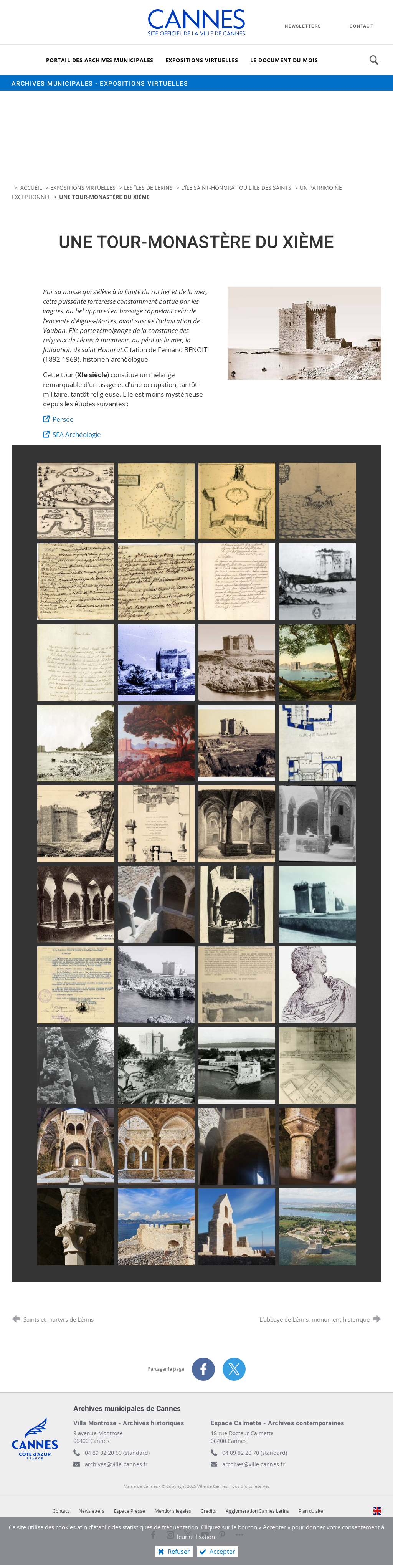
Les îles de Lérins (148, 187)
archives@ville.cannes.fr (253, 1464)
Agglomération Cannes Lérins (257, 1511)
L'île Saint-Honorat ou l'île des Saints (236, 187)
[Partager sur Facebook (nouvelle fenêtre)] (203, 1369)
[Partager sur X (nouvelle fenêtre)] (234, 1369)
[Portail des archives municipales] (100, 60)
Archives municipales (100, 83)
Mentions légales (173, 1511)
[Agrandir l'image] (304, 332)
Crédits (208, 1511)
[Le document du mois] (284, 60)
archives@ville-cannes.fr (116, 1464)
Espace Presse (129, 1511)
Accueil (31, 187)
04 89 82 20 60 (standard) (117, 1452)
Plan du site (311, 1511)
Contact (61, 1511)
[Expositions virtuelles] (201, 60)
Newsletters (91, 1511)
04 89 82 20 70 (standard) (254, 1452)
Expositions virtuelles (83, 187)
